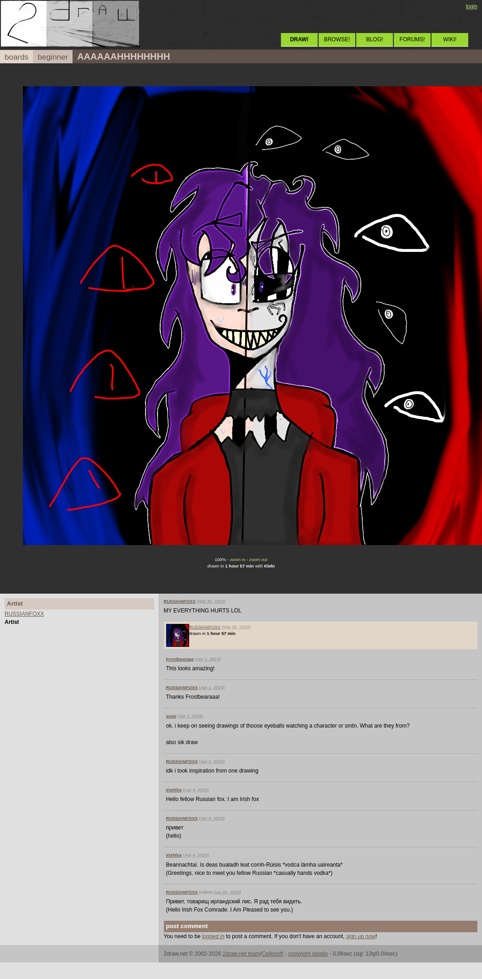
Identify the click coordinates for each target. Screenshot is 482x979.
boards (16, 57)
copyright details (308, 954)
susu (171, 715)
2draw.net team (241, 954)
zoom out (258, 559)
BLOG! (374, 39)
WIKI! (449, 39)
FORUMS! (412, 39)
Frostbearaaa (180, 659)
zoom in (238, 559)
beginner (53, 57)
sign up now (361, 936)
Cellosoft (272, 954)
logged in (213, 936)
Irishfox (174, 789)
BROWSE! (337, 39)
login (471, 6)
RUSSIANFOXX (24, 614)
